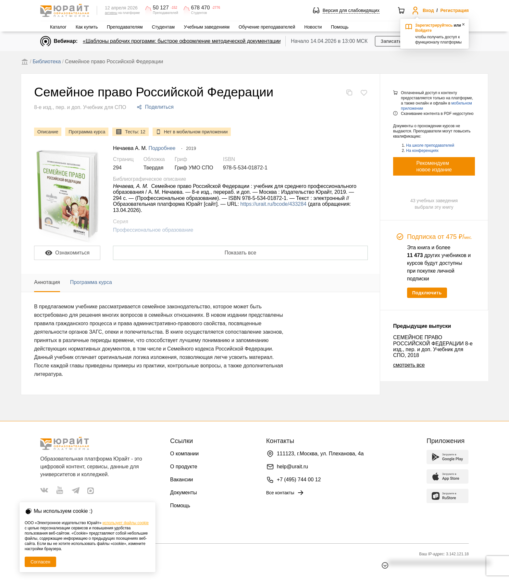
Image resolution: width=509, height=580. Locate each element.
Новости (313, 27)
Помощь (339, 27)
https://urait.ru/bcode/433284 (273, 204)
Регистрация (454, 10)
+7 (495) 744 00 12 (299, 479)
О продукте (183, 466)
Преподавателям (125, 27)
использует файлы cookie (126, 523)
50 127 (161, 7)
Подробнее (162, 148)
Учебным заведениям (207, 27)
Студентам (163, 27)
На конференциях (422, 150)
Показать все (240, 252)
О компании (184, 453)
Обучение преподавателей (267, 27)
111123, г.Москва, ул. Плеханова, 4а (320, 453)
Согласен (40, 561)
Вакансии (181, 479)
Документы (183, 492)
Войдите (423, 30)
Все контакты (285, 493)
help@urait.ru (292, 466)
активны (111, 13)
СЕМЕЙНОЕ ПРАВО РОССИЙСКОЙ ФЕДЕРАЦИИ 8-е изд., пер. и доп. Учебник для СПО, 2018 (433, 346)
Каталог (58, 27)
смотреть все (409, 365)
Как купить (87, 27)
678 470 (200, 7)
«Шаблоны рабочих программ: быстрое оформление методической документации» (183, 41)
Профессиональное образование (153, 230)
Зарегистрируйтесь (434, 25)
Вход (428, 10)
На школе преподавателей (430, 145)
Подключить (427, 292)
